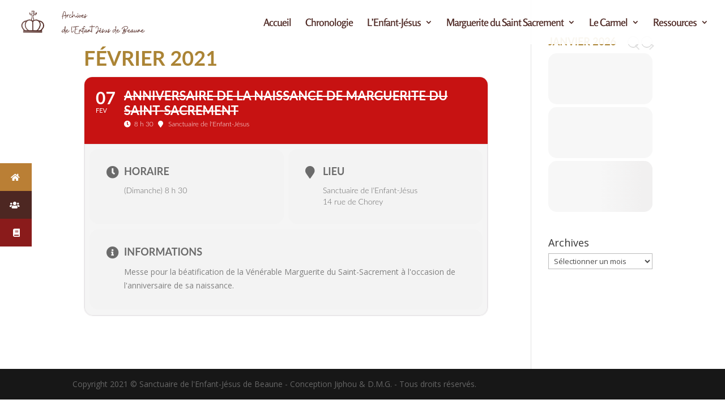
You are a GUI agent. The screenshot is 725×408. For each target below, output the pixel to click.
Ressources (675, 23)
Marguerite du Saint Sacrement (505, 23)
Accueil (277, 23)
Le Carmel (608, 23)
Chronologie (329, 23)
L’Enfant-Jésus (394, 23)
